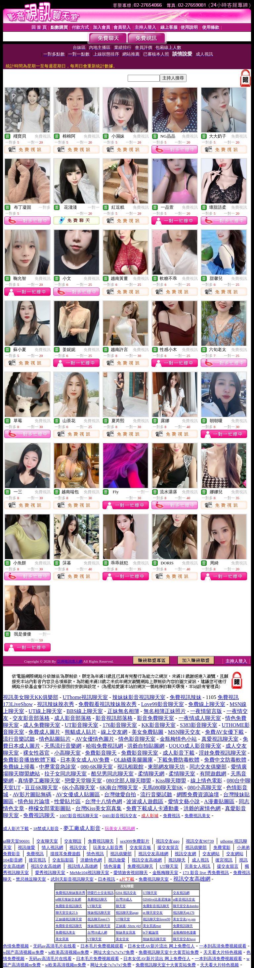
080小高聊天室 (205, 787)
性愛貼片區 (67, 801)
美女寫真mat (152, 926)
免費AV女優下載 (224, 732)
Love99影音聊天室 (162, 704)
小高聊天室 (67, 753)
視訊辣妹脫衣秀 (55, 704)
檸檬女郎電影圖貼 (49, 808)
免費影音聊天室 (139, 753)
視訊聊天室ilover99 (156, 919)
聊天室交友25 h (67, 912)
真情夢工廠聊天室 (39, 780)
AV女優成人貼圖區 (78, 794)
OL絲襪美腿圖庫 (133, 760)
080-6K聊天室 (97, 767)
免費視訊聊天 (97, 899)
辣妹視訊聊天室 (98, 912)
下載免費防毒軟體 (178, 760)
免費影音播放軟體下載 (29, 760)
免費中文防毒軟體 (225, 760)
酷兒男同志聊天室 (112, 773)
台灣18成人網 (97, 932)
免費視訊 (43, 136)
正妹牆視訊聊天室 (69, 919)
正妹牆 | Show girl (128, 926)
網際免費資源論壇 (198, 794)
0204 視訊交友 (126, 893)
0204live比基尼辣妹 (157, 899)
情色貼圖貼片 (55, 739)
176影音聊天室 (120, 725)
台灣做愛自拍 (120, 794)
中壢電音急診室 (57, 767)
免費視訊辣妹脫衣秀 (70, 893)
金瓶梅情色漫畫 (184, 932)
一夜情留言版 (206, 711)
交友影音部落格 (31, 718)
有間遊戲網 (213, 773)
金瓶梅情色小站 (178, 739)
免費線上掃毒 (19, 767)
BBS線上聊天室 (84, 711)
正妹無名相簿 (123, 711)
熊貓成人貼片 (81, 732)
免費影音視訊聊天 (69, 906)
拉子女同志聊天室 (65, 773)
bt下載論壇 (151, 932)
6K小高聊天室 (78, 787)
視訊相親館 (130, 767)
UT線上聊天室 (45, 711)
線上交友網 (114, 732)
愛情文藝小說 (184, 801)
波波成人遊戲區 (144, 801)
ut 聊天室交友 (153, 912)
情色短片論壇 (34, 801)
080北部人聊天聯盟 (128, 780)
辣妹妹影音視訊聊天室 (138, 697)
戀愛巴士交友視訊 (100, 893)
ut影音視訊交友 (184, 899)
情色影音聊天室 (136, 739)
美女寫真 (62, 939)
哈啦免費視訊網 (104, 746)
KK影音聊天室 (159, 725)
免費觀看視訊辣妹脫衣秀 (107, 704)
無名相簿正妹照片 (165, 711)
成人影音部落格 (72, 718)
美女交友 (122, 939)
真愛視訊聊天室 (219, 739)
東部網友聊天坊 (166, 767)
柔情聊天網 (151, 773)
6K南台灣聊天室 (119, 787)
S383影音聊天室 (198, 725)
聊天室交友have (184, 939)
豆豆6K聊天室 (41, 787)
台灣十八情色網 (103, 801)
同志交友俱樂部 (208, 767)
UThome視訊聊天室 (85, 697)
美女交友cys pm (184, 919)
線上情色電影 (206, 780)
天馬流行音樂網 (62, 746)
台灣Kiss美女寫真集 (98, 808)
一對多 (45, 207)
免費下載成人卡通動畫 (152, 808)
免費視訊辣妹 (185, 697)
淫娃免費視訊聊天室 (222, 753)
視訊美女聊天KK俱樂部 (30, 697)
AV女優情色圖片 (94, 739)
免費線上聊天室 (206, 704)
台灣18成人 (124, 899)
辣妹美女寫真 (126, 932)
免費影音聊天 (101, 753)
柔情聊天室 (182, 773)
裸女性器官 (36, 753)
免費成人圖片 (44, 732)
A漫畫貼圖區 (219, 801)
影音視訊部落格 (114, 718)
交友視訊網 (181, 893)
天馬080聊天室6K (162, 787)
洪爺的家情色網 (202, 808)
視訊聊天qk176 (183, 912)
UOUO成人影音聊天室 (195, 746)
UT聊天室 (150, 893)
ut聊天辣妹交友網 (68, 899)
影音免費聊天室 (155, 718)
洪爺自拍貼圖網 (145, 746)
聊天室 (121, 906)
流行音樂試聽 (19, 739)
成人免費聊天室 (41, 725)
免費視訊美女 (65, 932)
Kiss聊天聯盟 (170, 780)
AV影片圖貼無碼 (32, 794)
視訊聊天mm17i (98, 919)
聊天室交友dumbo (186, 906)
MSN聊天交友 (184, 732)
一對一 (94, 207)
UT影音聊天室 (81, 725)
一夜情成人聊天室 (200, 718)
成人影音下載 (178, 753)
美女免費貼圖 (147, 732)
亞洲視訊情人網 (69, 661)
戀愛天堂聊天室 (83, 780)
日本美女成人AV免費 (84, 760)
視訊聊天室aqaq (127, 912)
